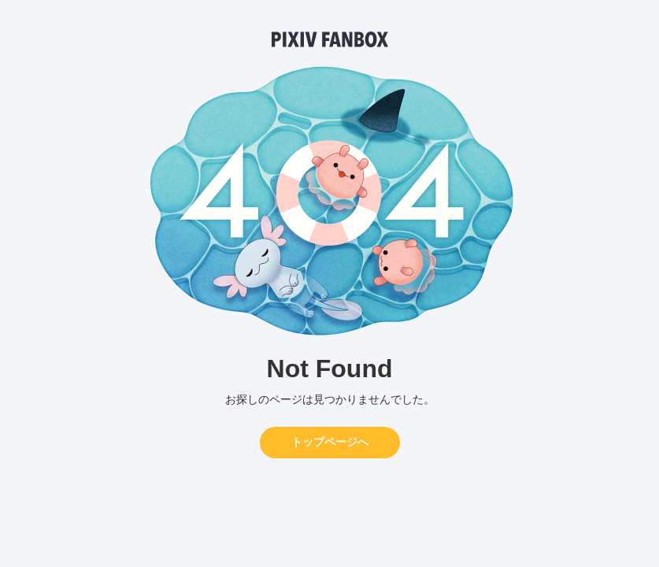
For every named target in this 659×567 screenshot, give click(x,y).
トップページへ (329, 441)
